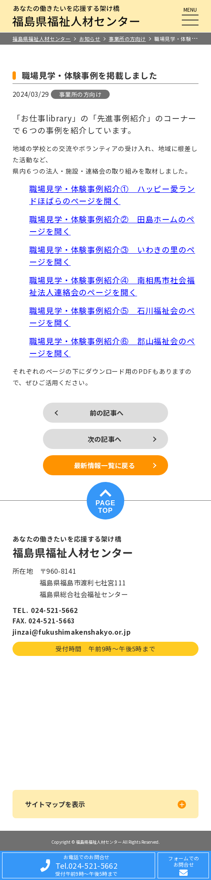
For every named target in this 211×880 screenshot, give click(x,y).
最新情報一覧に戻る (104, 465)
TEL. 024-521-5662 (45, 610)
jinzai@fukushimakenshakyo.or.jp (72, 632)
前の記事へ (107, 413)
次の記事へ (105, 439)
